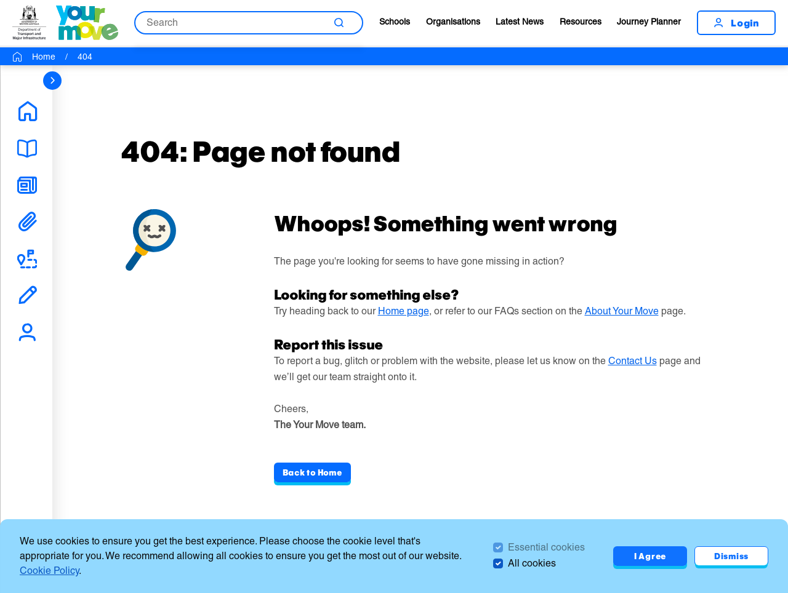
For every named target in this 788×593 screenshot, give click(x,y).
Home (43, 57)
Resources (580, 21)
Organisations (453, 21)
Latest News (520, 21)
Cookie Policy (49, 570)
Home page (403, 311)
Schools (394, 21)
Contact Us (632, 361)
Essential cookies (546, 547)
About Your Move (622, 311)
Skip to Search (0, 0)
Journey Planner (649, 21)
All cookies (532, 563)
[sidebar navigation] (52, 80)
